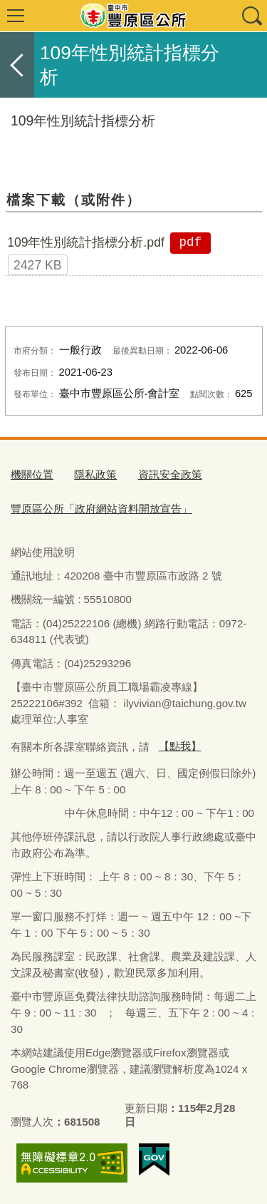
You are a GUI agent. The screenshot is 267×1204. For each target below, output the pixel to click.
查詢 (251, 15)
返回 (17, 65)
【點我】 (180, 746)
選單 (15, 15)
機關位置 (32, 474)
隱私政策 (95, 474)
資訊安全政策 (170, 474)
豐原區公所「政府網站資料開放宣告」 (101, 509)
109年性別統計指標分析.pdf (85, 242)
